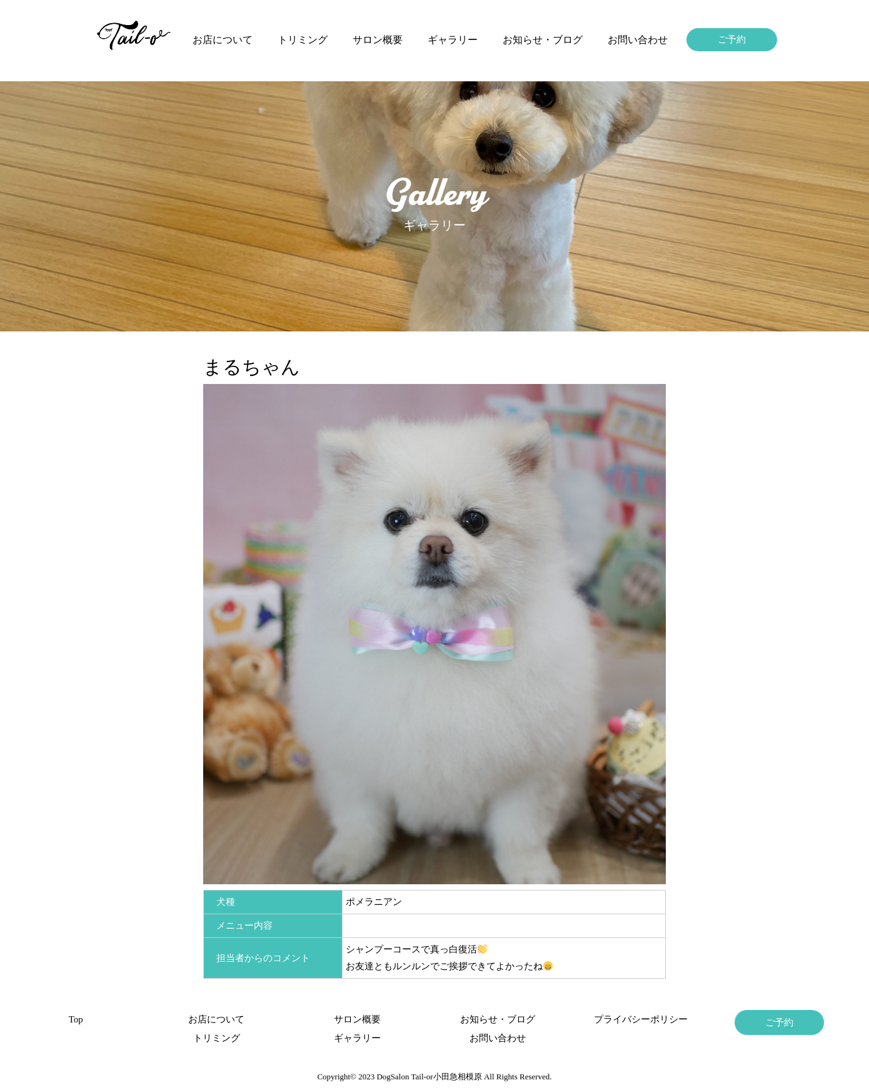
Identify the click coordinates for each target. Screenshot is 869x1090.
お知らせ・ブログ (543, 39)
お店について (223, 39)
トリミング (303, 39)
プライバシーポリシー (638, 1019)
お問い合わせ (638, 39)
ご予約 (732, 39)
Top (76, 1019)
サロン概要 (378, 39)
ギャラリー (453, 39)
